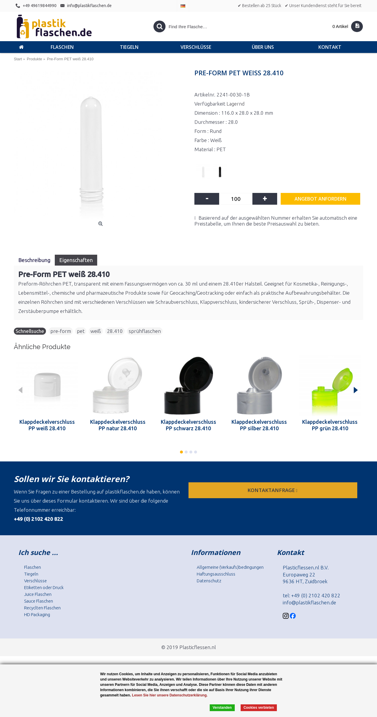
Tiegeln (31, 573)
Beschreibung (34, 260)
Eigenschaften (76, 260)
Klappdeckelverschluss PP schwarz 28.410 (188, 425)
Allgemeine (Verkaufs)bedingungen (230, 567)
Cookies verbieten (259, 708)
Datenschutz (209, 580)
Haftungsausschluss (216, 573)
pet (81, 331)
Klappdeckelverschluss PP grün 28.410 (330, 425)
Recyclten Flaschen (42, 607)
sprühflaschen (145, 331)
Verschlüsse (35, 580)
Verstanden (222, 708)
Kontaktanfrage (273, 490)
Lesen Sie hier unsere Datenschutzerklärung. (170, 695)
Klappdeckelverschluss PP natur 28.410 (117, 425)
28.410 (115, 331)
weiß (95, 331)
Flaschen (32, 567)
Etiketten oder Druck (44, 587)
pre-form (60, 331)
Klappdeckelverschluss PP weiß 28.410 (47, 425)
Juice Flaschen (38, 594)
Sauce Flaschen (38, 600)
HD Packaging (37, 614)
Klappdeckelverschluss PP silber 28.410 (259, 425)
